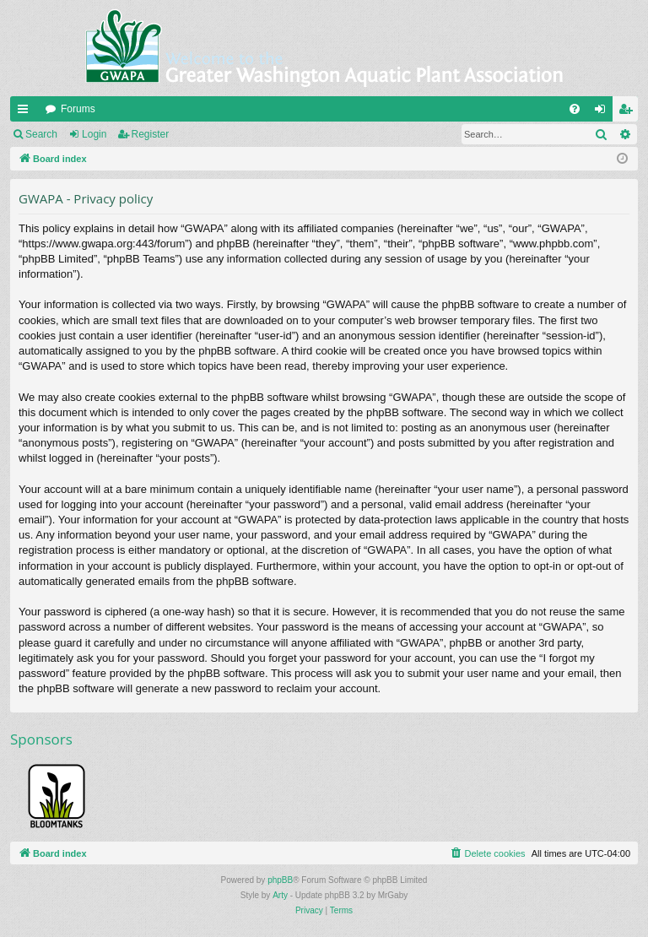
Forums (78, 109)
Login (94, 134)
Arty (280, 895)
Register (151, 134)
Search (41, 134)
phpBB (280, 880)
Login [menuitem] (604, 112)
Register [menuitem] (629, 112)
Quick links (26, 112)
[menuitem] (574, 109)
